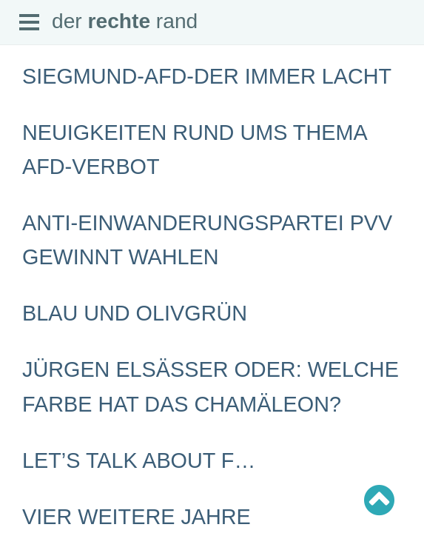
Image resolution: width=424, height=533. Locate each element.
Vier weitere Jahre (136, 517)
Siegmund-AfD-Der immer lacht (206, 76)
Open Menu (29, 23)
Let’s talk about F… (138, 460)
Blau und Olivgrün (134, 313)
